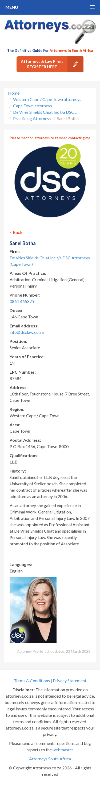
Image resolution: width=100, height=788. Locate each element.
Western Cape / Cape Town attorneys (47, 99)
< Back (16, 232)
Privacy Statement (69, 680)
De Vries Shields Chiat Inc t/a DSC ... (45, 112)
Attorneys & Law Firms (52, 64)
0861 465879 (22, 301)
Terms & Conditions (32, 680)
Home (13, 92)
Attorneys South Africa (50, 758)
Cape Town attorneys (32, 105)
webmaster (63, 749)
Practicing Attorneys (32, 118)
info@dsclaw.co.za (27, 332)
